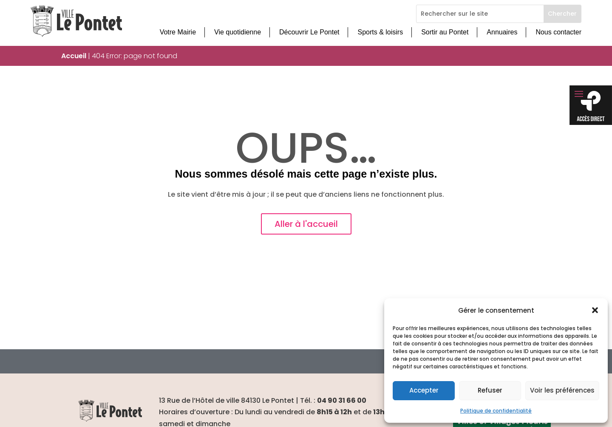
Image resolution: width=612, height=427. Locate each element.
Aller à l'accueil (306, 224)
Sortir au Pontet (444, 32)
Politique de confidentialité (496, 410)
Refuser (490, 390)
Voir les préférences (562, 390)
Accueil (73, 56)
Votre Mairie (178, 32)
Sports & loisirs (380, 32)
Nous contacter (558, 32)
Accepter (424, 390)
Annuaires (502, 32)
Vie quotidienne (237, 32)
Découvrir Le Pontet (309, 32)
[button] (595, 310)
